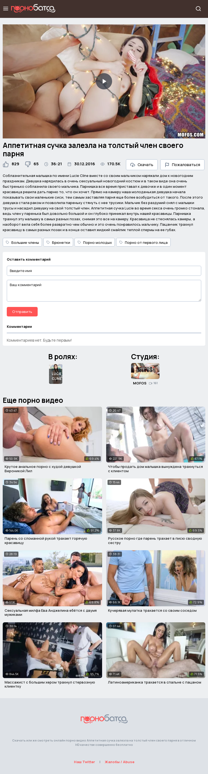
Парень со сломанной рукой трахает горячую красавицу (46, 540)
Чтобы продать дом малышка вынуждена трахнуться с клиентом (155, 468)
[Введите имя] (104, 271)
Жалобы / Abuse (119, 761)
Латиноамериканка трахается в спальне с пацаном (154, 682)
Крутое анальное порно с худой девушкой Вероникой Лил (43, 468)
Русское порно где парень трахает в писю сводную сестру (155, 540)
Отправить (22, 311)
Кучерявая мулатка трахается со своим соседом (152, 610)
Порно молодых (94, 242)
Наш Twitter (84, 761)
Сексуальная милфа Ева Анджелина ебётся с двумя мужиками (51, 612)
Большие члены (22, 242)
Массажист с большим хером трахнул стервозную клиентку (50, 684)
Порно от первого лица (143, 242)
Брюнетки (58, 242)
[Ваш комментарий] (104, 291)
